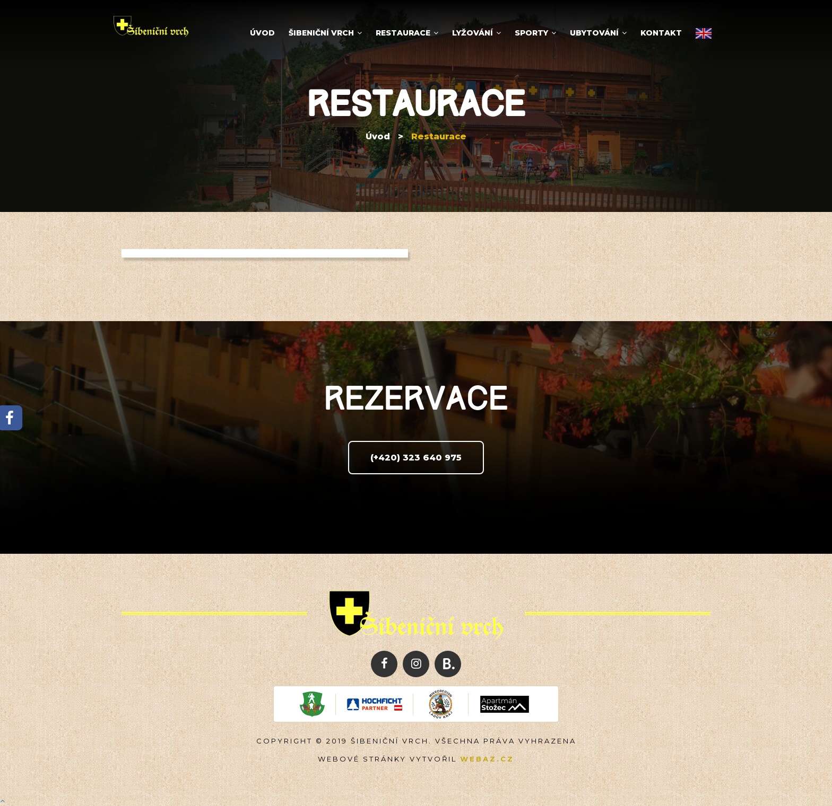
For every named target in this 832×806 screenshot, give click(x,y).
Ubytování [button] (598, 33)
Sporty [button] (535, 33)
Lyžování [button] (476, 33)
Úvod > (384, 136)
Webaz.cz (487, 759)
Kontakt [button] (661, 33)
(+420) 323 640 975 (416, 458)
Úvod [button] (262, 33)
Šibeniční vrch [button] (325, 33)
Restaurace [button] (407, 33)
